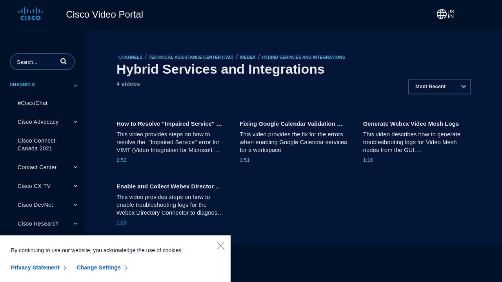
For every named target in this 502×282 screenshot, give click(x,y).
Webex (247, 57)
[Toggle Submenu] (76, 85)
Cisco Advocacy (38, 122)
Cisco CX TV (34, 186)
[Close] (220, 248)
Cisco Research (38, 224)
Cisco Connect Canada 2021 (36, 144)
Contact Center (37, 167)
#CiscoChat (32, 103)
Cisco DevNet (35, 205)
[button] (63, 61)
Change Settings (98, 270)
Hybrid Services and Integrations (303, 57)
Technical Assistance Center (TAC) (191, 57)
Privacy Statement (35, 270)
